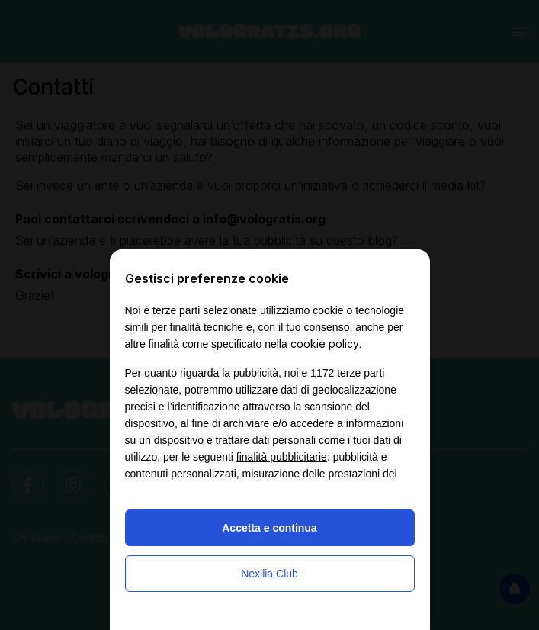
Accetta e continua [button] (269, 528)
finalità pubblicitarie (281, 457)
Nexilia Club (269, 573)
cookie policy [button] (324, 343)
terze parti (360, 373)
